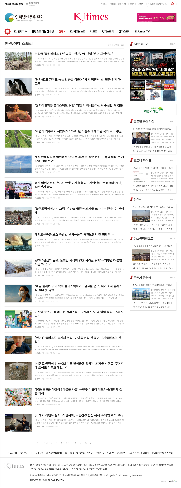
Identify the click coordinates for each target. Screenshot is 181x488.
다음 (90, 443)
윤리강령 (39, 453)
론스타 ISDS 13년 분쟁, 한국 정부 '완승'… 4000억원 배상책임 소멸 (154, 151)
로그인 (140, 4)
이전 (38, 443)
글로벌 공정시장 (143, 121)
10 (86, 442)
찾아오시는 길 (26, 453)
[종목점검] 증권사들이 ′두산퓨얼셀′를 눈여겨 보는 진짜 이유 (154, 307)
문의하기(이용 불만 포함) (118, 4)
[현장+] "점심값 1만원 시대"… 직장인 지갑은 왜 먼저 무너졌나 (154, 229)
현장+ (137, 199)
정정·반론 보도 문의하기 (138, 453)
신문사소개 (12, 453)
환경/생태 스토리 (118, 45)
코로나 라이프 (142, 160)
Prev (133, 63)
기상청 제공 (32, 5)
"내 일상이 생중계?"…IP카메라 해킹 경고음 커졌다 (154, 185)
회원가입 (133, 4)
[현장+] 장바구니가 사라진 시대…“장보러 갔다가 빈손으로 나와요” (154, 224)
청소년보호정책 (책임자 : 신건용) (79, 453)
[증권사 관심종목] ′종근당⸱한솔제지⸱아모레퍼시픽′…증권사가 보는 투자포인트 (154, 302)
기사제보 (104, 4)
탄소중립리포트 (143, 238)
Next (172, 63)
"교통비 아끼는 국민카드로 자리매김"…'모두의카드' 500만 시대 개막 (154, 190)
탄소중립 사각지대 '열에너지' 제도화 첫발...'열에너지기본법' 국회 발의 (154, 268)
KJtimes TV (140, 44)
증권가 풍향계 (142, 277)
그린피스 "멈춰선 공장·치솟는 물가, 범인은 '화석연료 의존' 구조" (154, 263)
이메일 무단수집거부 (105, 453)
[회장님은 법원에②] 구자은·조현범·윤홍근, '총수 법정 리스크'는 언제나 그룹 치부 (154, 146)
